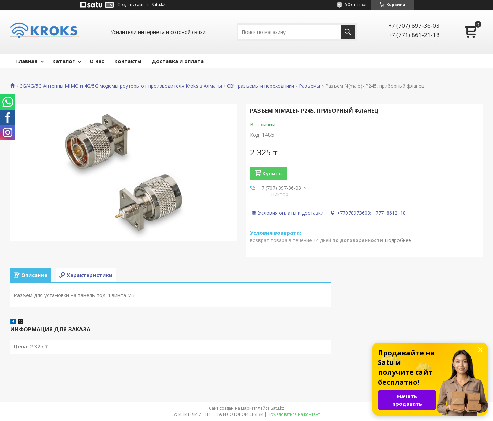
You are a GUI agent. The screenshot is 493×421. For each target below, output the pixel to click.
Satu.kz (277, 408)
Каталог (63, 61)
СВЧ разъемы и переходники (260, 86)
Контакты (127, 61)
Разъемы (309, 86)
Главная (26, 61)
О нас (97, 61)
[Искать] (348, 32)
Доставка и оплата (178, 61)
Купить (272, 173)
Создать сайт (130, 4)
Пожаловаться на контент (294, 414)
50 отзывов (356, 5)
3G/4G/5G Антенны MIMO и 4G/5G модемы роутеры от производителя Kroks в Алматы (121, 86)
